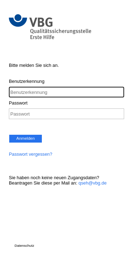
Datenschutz (24, 245)
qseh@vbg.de (92, 183)
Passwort (18, 103)
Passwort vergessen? (30, 154)
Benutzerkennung (26, 81)
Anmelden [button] (25, 138)
